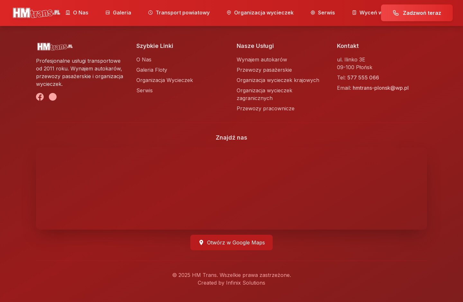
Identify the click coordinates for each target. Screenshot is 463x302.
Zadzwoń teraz (417, 13)
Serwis (322, 12)
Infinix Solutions (245, 282)
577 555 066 (363, 77)
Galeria (118, 12)
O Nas (76, 12)
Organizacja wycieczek (260, 12)
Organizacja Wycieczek (164, 80)
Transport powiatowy (179, 12)
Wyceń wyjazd (374, 12)
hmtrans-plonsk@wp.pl (381, 88)
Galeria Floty (151, 70)
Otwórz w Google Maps (231, 242)
